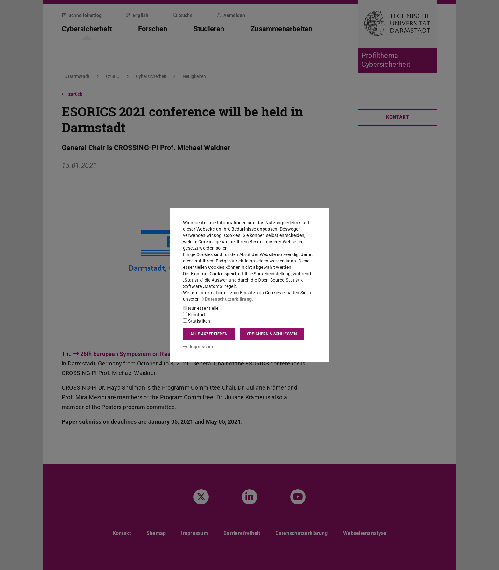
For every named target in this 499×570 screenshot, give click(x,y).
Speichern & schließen (272, 334)
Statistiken (196, 320)
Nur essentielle (200, 308)
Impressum (198, 346)
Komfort (194, 314)
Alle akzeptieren (208, 334)
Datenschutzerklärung (226, 299)
